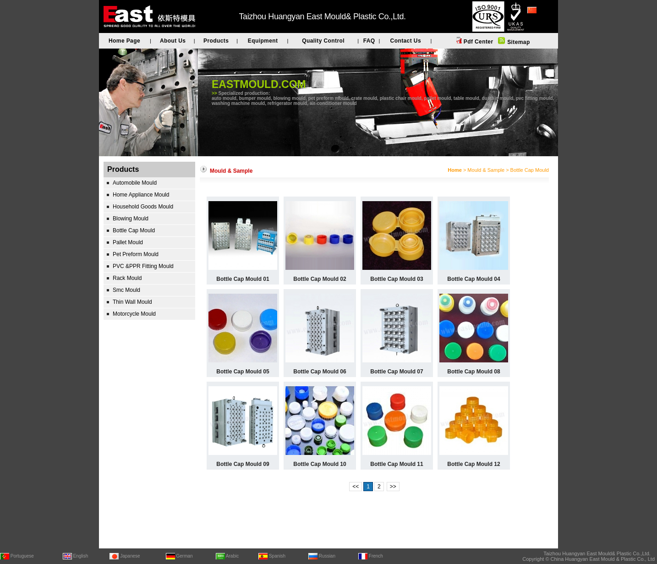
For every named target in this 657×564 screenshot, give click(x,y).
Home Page (124, 41)
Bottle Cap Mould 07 (396, 371)
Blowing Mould (130, 218)
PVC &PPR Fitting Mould (143, 266)
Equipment (263, 41)
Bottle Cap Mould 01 (242, 279)
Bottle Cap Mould (134, 230)
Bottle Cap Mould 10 (319, 464)
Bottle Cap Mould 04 (473, 279)
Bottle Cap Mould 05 (242, 371)
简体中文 (538, 22)
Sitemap (517, 42)
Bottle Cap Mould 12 (473, 464)
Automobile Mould (135, 183)
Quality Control (323, 41)
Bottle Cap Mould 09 (242, 464)
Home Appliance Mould (141, 195)
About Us (173, 41)
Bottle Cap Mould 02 (319, 279)
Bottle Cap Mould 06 (319, 371)
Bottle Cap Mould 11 (396, 464)
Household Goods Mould (143, 206)
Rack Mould (127, 278)
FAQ (369, 41)
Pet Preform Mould (136, 254)
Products (216, 41)
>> (393, 486)
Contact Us (405, 41)
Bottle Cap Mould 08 (473, 371)
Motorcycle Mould (134, 314)
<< (355, 486)
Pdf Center (477, 41)
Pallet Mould (128, 242)
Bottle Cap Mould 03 (396, 279)
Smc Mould (126, 290)
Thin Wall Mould (132, 302)
